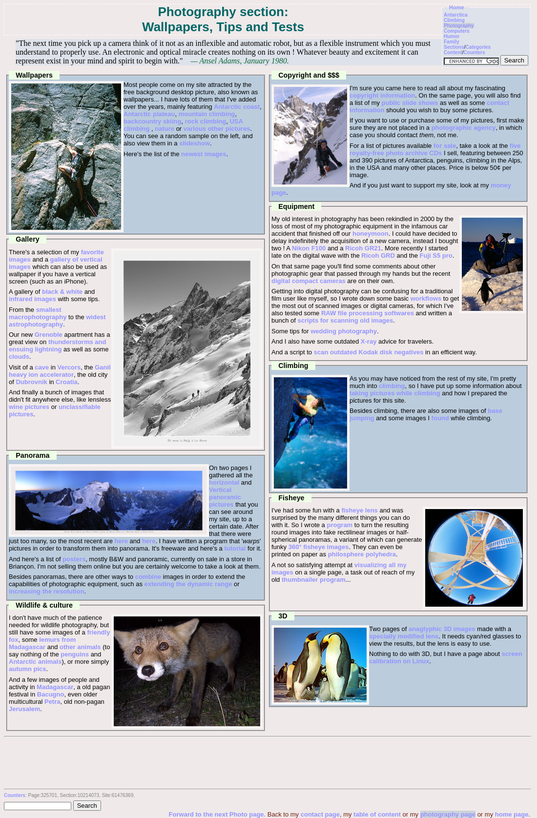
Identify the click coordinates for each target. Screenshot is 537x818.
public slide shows (410, 102)
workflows (426, 298)
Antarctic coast (237, 106)
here (121, 541)
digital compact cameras (308, 281)
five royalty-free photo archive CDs (435, 149)
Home (456, 7)
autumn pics (27, 669)
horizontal (224, 482)
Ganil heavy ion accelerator (60, 371)
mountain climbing (207, 114)
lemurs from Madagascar (42, 643)
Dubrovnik (31, 382)
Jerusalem (24, 709)
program (339, 525)
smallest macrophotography (37, 313)
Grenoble (48, 334)
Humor (451, 36)
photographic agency (464, 127)
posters (73, 559)
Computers (457, 31)
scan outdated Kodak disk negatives (369, 352)
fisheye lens (359, 510)
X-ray (369, 341)
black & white (62, 291)
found (440, 418)
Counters (474, 52)
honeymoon (370, 233)
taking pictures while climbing (395, 393)
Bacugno (50, 694)
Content (453, 52)
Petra (52, 701)
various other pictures (217, 128)
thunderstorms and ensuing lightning (57, 345)
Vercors (69, 367)
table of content (377, 814)
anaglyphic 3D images (442, 629)
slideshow (194, 143)
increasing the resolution (46, 591)
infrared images (32, 299)
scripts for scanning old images (345, 320)
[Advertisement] (267, 762)
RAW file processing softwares (367, 313)
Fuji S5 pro (436, 255)
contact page (320, 814)
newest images (204, 154)
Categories (478, 47)
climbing (392, 385)
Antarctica (456, 15)
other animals (80, 647)
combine (148, 576)
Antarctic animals (35, 661)
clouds (19, 356)
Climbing (454, 20)
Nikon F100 (309, 248)
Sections (454, 47)
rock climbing (206, 121)
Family (451, 41)
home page (512, 814)
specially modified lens (403, 636)
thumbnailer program (314, 579)
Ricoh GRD (378, 255)
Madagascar (55, 687)
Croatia (67, 382)
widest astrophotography (57, 320)
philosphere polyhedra (362, 554)
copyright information (382, 95)
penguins (75, 654)
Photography (459, 25)
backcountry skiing (152, 121)
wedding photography (343, 331)
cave (42, 367)
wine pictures (29, 406)
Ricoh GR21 (363, 248)
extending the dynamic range (188, 584)
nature (164, 128)
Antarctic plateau (149, 114)
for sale (445, 145)
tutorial (235, 548)
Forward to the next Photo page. (218, 814)
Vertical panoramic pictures (225, 497)
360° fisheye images (319, 547)
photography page (447, 814)
